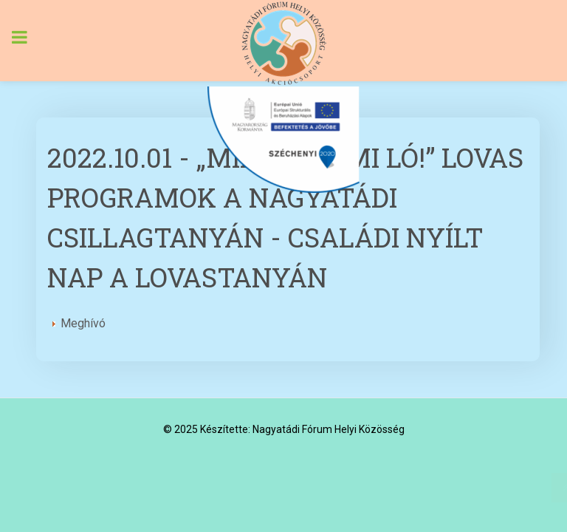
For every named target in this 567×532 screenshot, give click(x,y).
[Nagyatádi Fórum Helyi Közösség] (283, 43)
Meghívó (79, 323)
